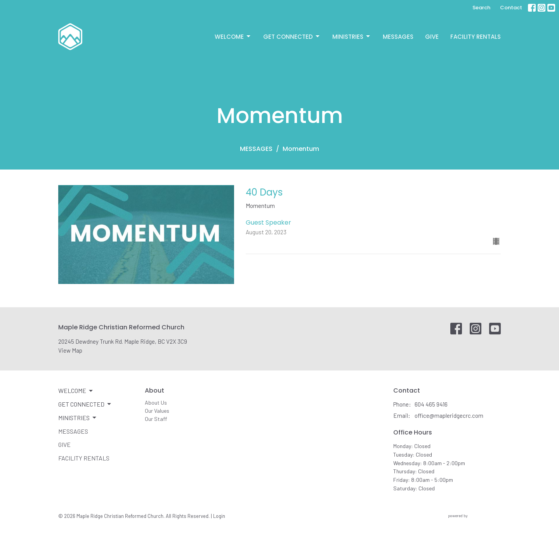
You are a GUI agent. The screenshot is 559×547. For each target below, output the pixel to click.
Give (432, 37)
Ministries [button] (77, 418)
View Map (70, 350)
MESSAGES (256, 148)
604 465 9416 (431, 404)
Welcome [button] (76, 391)
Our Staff (156, 418)
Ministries (351, 37)
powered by (474, 515)
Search (481, 7)
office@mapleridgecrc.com (449, 415)
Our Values (157, 410)
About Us (156, 402)
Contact (511, 7)
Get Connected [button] (85, 404)
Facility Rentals (475, 37)
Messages (398, 37)
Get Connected (292, 37)
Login (219, 516)
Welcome (233, 37)
